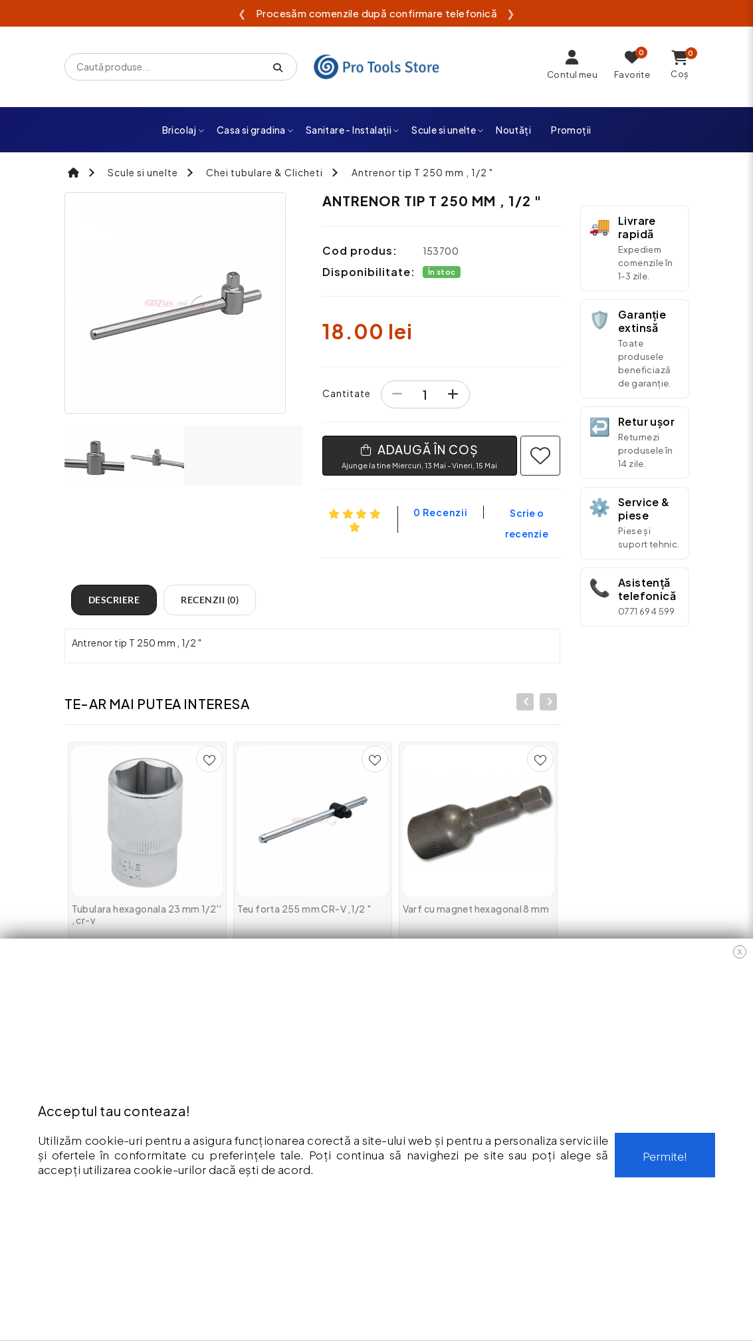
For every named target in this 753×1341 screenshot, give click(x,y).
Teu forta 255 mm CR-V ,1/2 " (304, 909)
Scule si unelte (447, 130)
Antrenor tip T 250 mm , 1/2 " (422, 172)
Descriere (114, 599)
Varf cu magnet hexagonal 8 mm (476, 909)
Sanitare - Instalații (353, 130)
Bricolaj (183, 130)
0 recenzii (440, 512)
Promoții (571, 130)
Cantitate (346, 393)
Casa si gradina (255, 130)
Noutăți (513, 130)
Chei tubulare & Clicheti (264, 172)
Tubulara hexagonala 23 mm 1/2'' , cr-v (147, 914)
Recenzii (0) (210, 599)
